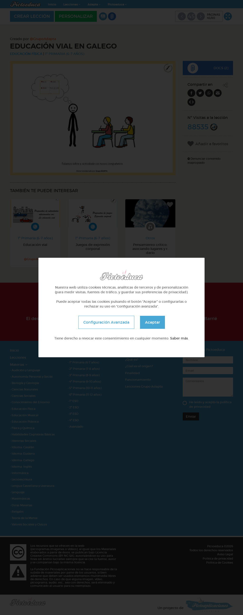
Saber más (179, 338)
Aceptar (152, 322)
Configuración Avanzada (106, 322)
